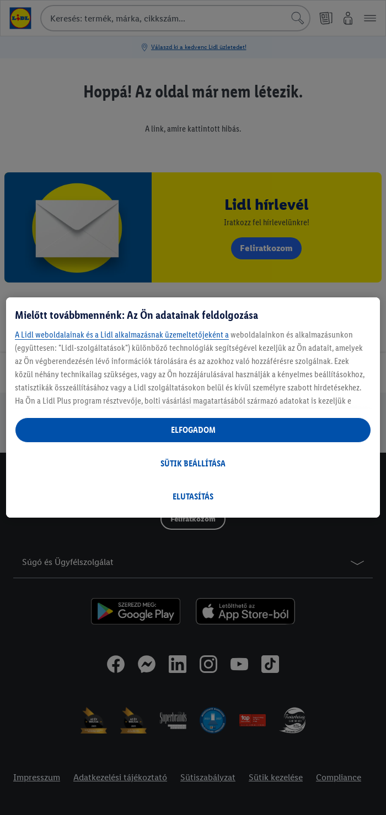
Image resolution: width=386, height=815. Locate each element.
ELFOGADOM (193, 430)
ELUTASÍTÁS (193, 496)
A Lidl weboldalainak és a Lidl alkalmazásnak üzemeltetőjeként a (122, 334)
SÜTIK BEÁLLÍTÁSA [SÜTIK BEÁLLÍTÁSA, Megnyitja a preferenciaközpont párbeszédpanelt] (193, 463)
